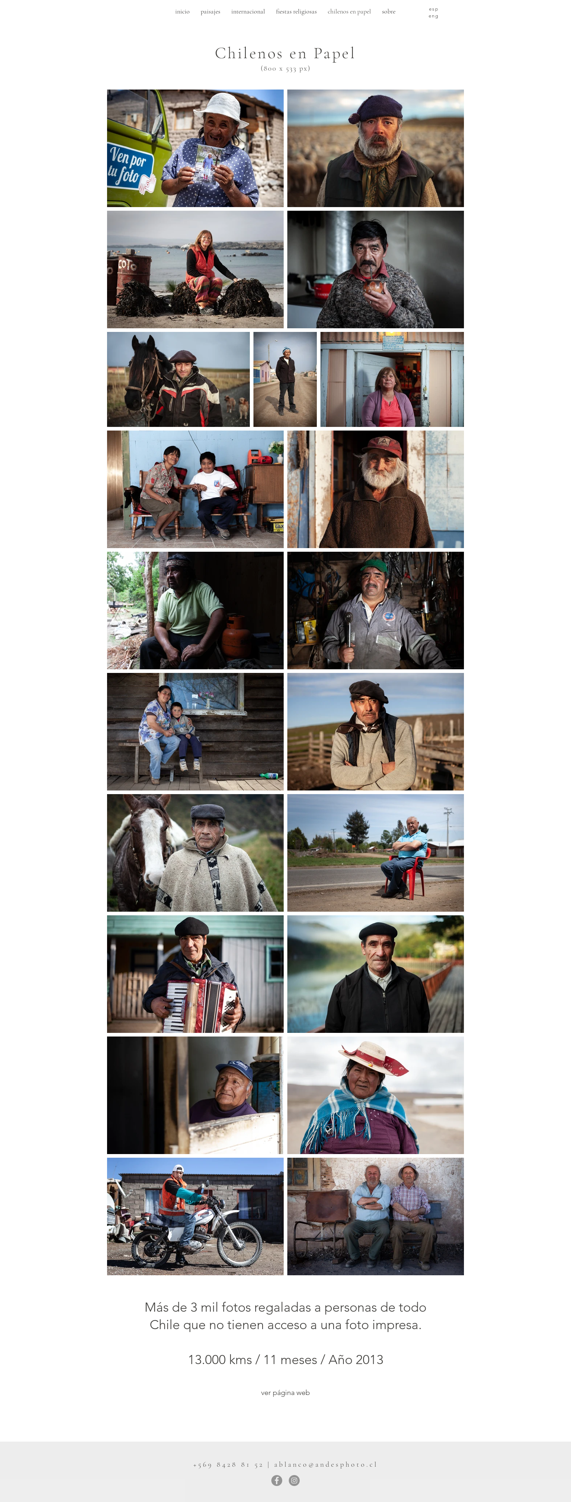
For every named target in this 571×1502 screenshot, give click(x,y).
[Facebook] (276, 1480)
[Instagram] (294, 1480)
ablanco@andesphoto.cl (326, 1464)
